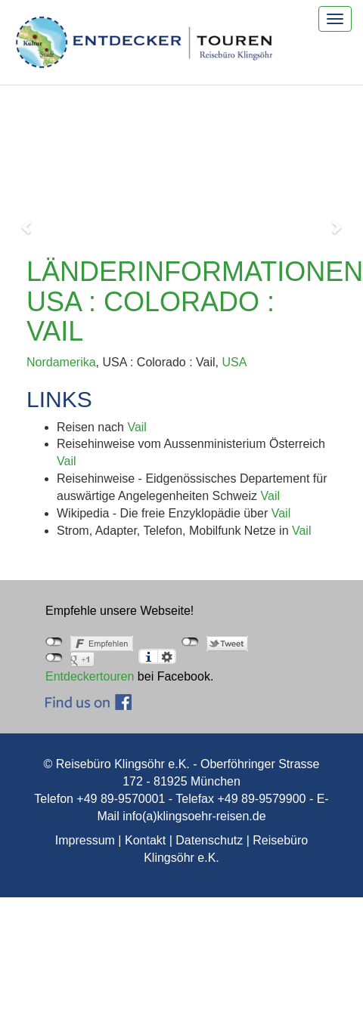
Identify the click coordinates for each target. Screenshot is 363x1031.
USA (234, 362)
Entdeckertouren (89, 676)
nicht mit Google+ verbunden (54, 657)
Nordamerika (61, 362)
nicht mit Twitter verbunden (190, 642)
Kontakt (145, 840)
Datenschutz (209, 840)
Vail (137, 427)
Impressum (85, 840)
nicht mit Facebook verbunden (54, 642)
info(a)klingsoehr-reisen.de (194, 816)
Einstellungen (166, 656)
